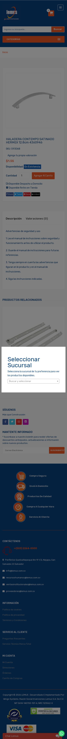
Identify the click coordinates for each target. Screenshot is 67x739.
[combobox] (33, 381)
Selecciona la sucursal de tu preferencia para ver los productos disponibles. (33, 373)
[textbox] (33, 381)
